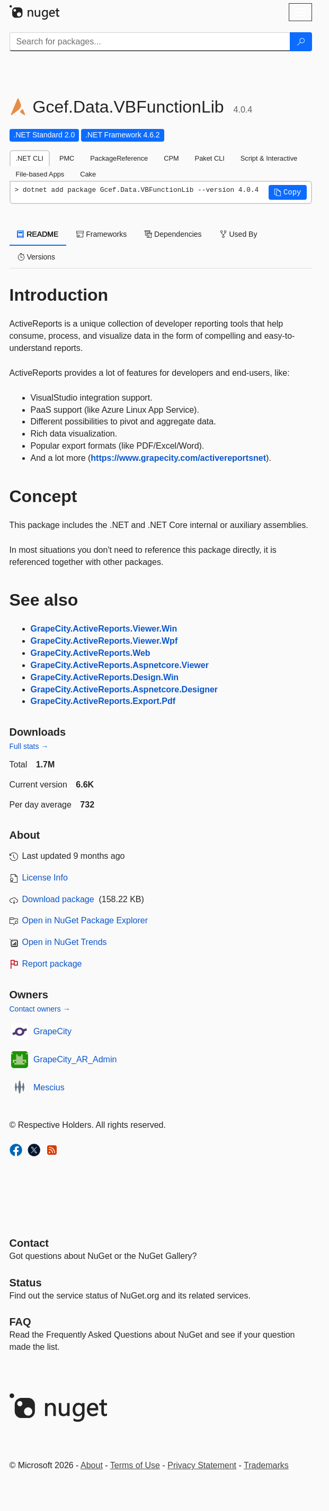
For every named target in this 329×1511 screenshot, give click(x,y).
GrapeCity (52, 1031)
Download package (58, 899)
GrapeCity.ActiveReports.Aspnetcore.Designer (124, 689)
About (92, 1465)
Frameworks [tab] (101, 234)
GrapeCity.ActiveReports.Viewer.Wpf (104, 640)
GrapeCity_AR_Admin (75, 1059)
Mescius (49, 1087)
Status (26, 1282)
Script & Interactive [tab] (269, 158)
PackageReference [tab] (119, 158)
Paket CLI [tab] (210, 158)
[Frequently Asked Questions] (20, 1322)
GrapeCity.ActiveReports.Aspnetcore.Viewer (120, 665)
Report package (52, 963)
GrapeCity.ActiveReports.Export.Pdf (103, 701)
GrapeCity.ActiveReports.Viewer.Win (104, 628)
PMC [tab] (66, 158)
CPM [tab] (171, 158)
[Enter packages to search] (150, 41)
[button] (288, 192)
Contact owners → (40, 1009)
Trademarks (266, 1465)
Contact (29, 1243)
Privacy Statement (201, 1465)
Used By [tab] (238, 234)
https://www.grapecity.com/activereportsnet (178, 457)
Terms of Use (135, 1465)
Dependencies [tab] (173, 234)
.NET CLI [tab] (29, 158)
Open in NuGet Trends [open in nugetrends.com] (64, 942)
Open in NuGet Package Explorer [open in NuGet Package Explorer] (85, 920)
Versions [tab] (36, 257)
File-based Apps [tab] (40, 174)
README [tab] (38, 234)
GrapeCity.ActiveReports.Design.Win (105, 677)
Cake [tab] (88, 174)
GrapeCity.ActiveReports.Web (90, 652)
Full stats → (29, 746)
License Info (45, 877)
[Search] (301, 41)
